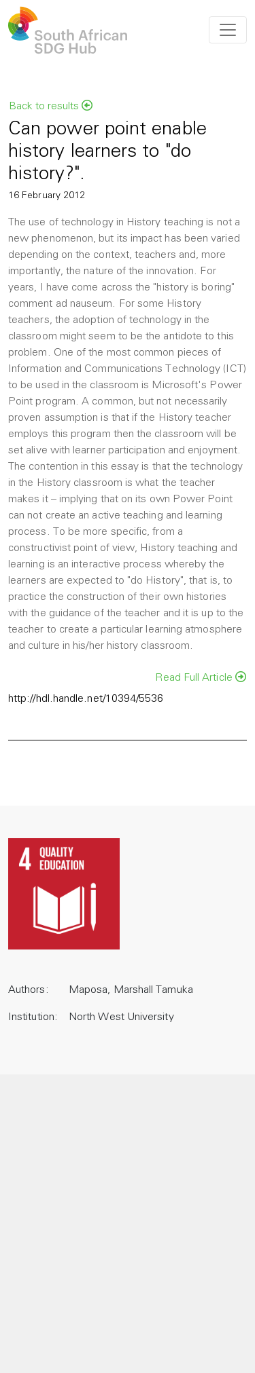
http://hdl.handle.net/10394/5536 (86, 699)
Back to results (50, 106)
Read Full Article (200, 677)
